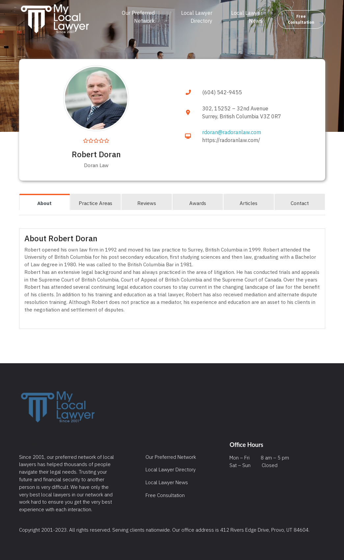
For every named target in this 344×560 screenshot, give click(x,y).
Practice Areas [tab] (95, 203)
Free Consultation (301, 19)
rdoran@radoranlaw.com (231, 132)
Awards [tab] (197, 203)
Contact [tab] (300, 203)
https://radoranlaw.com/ (231, 140)
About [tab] (44, 203)
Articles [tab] (248, 203)
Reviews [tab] (146, 203)
